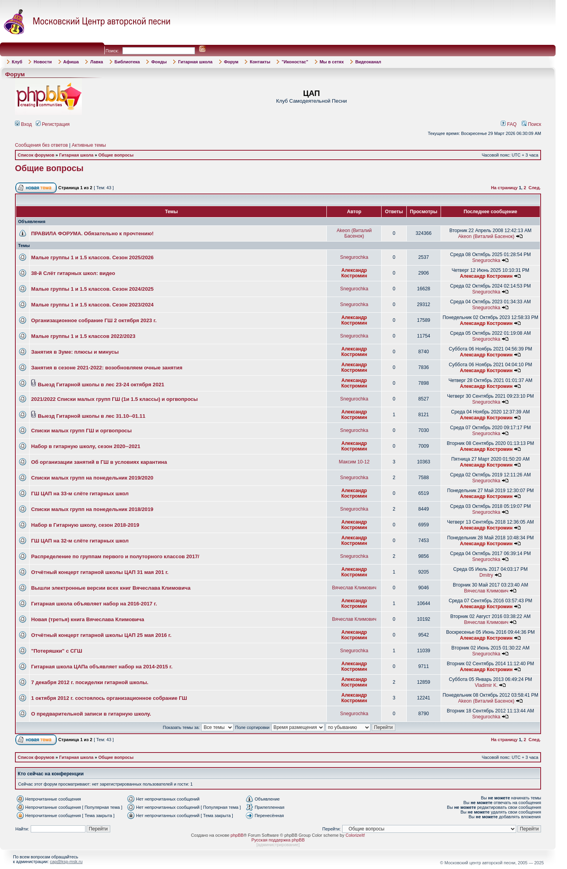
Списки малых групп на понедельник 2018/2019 (92, 509)
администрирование (278, 844)
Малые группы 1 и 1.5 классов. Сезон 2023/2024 (92, 305)
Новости (42, 61)
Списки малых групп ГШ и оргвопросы (81, 431)
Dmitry (486, 575)
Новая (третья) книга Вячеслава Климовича (87, 619)
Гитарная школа (195, 61)
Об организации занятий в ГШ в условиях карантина (99, 462)
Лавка (96, 61)
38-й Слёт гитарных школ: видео (73, 273)
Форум (231, 61)
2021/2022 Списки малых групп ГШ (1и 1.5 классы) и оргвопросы (114, 399)
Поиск (531, 124)
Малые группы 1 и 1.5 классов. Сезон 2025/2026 (92, 257)
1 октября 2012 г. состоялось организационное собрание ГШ (109, 698)
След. (534, 187)
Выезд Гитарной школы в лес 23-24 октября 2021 (101, 384)
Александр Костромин (354, 273)
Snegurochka (354, 257)
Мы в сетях (332, 61)
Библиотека (127, 61)
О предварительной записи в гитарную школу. (91, 714)
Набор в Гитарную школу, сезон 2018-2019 (85, 525)
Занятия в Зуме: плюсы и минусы (75, 352)
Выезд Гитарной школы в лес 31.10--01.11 (91, 416)
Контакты (260, 61)
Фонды (159, 61)
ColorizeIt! (355, 835)
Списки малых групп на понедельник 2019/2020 (92, 478)
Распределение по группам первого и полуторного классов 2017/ (115, 556)
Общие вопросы (115, 155)
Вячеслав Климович (354, 587)
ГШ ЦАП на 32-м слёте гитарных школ (80, 541)
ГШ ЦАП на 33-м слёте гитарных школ (80, 493)
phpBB (237, 835)
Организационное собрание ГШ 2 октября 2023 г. (94, 320)
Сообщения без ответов (41, 145)
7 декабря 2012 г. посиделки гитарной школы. (89, 682)
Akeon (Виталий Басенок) (354, 233)
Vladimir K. (486, 685)
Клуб (17, 61)
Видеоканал (368, 61)
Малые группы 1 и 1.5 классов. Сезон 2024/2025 (92, 289)
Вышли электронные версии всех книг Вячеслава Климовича (111, 588)
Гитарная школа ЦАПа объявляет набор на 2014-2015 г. (101, 667)
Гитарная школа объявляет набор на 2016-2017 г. (94, 604)
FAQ (509, 124)
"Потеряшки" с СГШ (56, 651)
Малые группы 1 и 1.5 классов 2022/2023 (83, 336)
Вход (23, 124)
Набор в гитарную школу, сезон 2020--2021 (85, 446)
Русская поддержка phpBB (277, 840)
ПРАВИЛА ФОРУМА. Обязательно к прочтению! (92, 233)
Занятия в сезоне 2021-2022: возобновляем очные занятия (106, 368)
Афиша (71, 61)
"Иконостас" (295, 61)
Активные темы (89, 145)
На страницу (504, 187)
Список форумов (36, 155)
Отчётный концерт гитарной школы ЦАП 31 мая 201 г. (100, 572)
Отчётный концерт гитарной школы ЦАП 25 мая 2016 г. (101, 635)
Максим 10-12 (354, 462)
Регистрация (53, 124)
